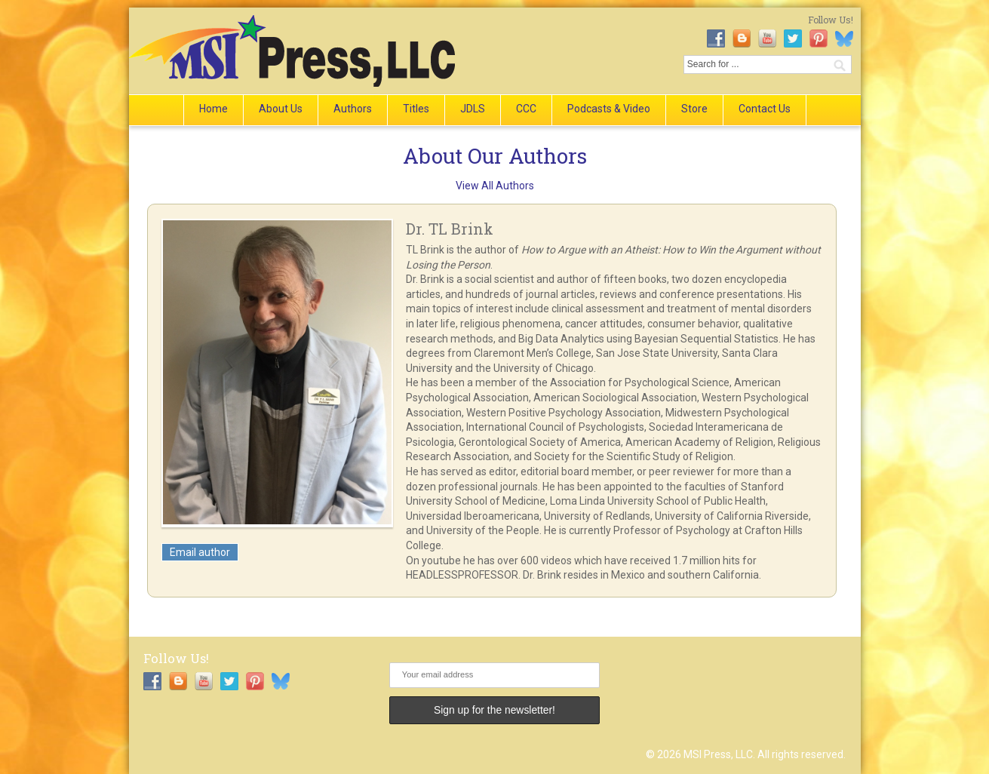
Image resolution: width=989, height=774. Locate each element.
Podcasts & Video (608, 109)
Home (213, 109)
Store (694, 109)
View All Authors (495, 186)
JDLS (472, 109)
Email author (200, 552)
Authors (352, 109)
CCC (526, 109)
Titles (416, 109)
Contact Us (765, 109)
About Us (281, 109)
